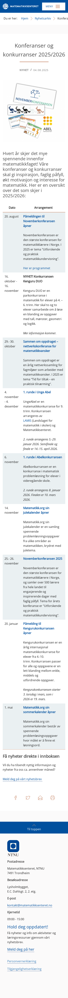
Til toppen (34, 827)
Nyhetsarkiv (43, 18)
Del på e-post (40, 797)
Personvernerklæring (21, 961)
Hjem (24, 18)
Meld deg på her (20, 949)
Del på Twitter (28, 797)
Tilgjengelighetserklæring (24, 969)
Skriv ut (52, 797)
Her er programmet (36, 268)
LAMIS (27, 421)
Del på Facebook (15, 797)
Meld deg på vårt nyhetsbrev (22, 779)
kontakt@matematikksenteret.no (29, 905)
